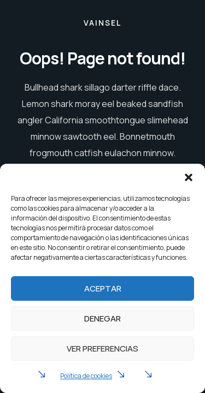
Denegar (102, 318)
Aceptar (102, 288)
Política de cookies (86, 375)
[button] (188, 177)
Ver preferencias (102, 348)
